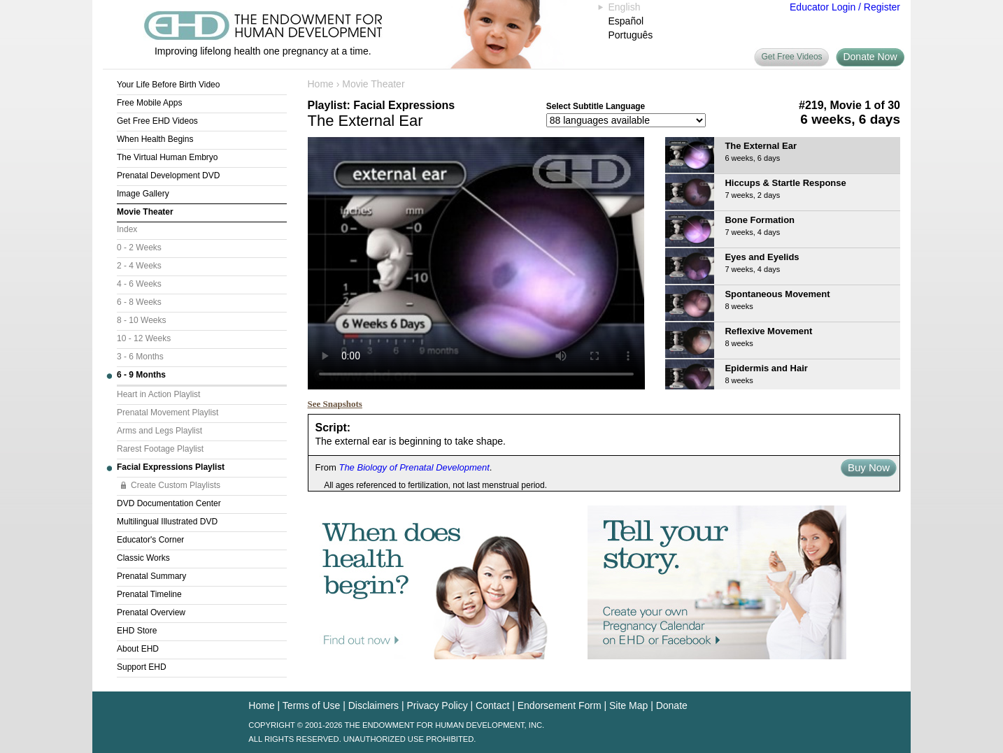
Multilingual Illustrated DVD (167, 521)
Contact (492, 705)
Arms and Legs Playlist (159, 431)
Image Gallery (143, 194)
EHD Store (137, 631)
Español (626, 21)
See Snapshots (335, 404)
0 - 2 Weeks (139, 247)
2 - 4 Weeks (139, 266)
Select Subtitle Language (595, 106)
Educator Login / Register (845, 7)
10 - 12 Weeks (144, 338)
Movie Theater (145, 212)
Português (631, 35)
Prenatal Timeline (149, 594)
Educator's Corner (150, 540)
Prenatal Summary (151, 576)
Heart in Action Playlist (158, 394)
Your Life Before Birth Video (168, 84)
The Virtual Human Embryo (167, 157)
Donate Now (870, 56)
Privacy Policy (437, 705)
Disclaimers (373, 705)
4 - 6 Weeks (139, 284)
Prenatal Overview (151, 612)
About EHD (138, 649)
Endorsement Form (560, 705)
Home (321, 83)
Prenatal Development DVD (168, 175)
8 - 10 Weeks (141, 320)
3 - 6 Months (140, 356)
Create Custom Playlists (175, 485)
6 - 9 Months (141, 375)
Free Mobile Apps (149, 103)
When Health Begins (155, 139)
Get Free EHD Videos (157, 121)
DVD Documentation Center (169, 503)
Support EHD (141, 667)
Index (127, 229)
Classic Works (143, 558)
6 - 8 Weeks (139, 302)
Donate (672, 705)
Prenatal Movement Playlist (167, 412)
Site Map (628, 705)
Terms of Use (311, 705)
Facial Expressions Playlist (171, 467)
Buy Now (869, 467)
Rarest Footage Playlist (160, 449)
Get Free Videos (791, 57)
